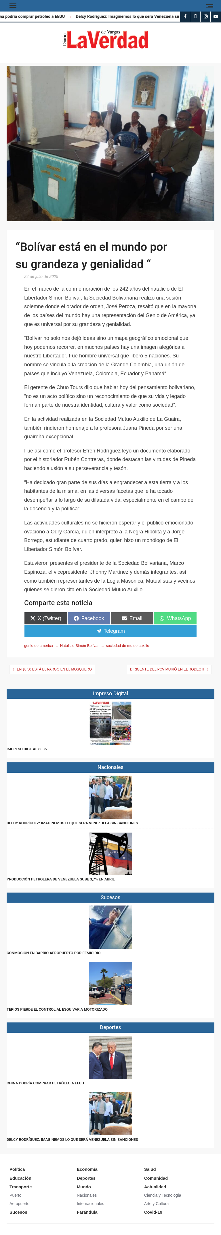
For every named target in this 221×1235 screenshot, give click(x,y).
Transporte (20, 1186)
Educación (20, 1178)
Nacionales (87, 1195)
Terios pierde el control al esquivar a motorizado (57, 1009)
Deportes (86, 1178)
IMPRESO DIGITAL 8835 (27, 749)
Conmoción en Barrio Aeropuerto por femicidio (53, 953)
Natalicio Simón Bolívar (79, 645)
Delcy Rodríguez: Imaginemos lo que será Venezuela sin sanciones (140, 17)
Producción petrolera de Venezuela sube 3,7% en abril (61, 879)
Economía (87, 1169)
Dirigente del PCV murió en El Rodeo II (167, 669)
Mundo (84, 1186)
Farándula (87, 1212)
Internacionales (90, 1203)
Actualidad (155, 1186)
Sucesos (18, 1212)
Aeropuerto (19, 1203)
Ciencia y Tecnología (162, 1195)
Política (17, 1169)
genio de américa (38, 645)
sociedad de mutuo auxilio (127, 645)
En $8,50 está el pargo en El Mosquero (54, 669)
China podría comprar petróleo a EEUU (45, 1083)
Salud (150, 1169)
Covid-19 (153, 1212)
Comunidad (156, 1178)
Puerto (15, 1195)
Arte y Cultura (156, 1203)
